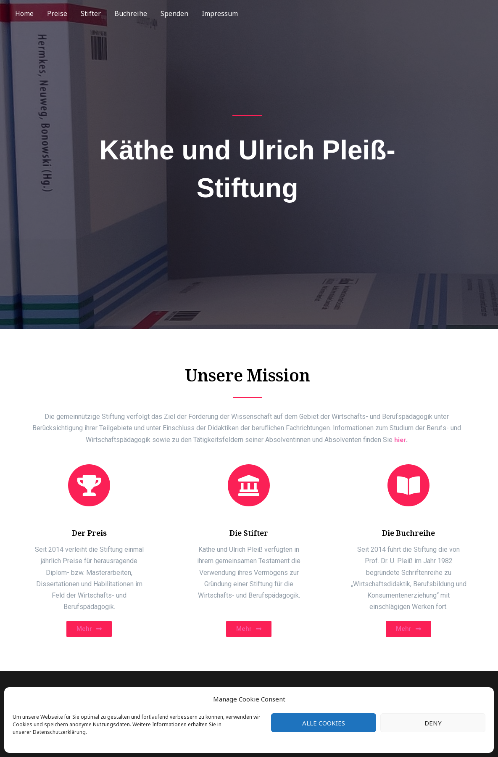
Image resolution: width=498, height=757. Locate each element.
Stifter (91, 13)
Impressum (220, 13)
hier (400, 440)
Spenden (174, 13)
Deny (433, 723)
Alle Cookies (323, 723)
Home (24, 13)
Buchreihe (130, 13)
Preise (57, 13)
